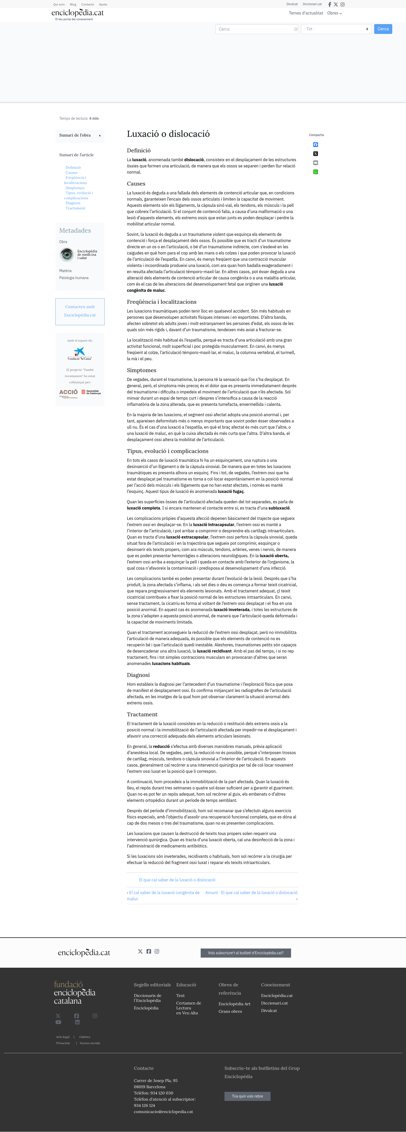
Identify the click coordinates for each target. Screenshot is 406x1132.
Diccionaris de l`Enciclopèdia (147, 998)
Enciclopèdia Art (235, 1003)
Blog (73, 4)
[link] (80, 135)
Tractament (75, 208)
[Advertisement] (102, 61)
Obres (332, 12)
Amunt (211, 892)
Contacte (87, 4)
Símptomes (75, 188)
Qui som (59, 4)
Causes (71, 172)
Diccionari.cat (312, 4)
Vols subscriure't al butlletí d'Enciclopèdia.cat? (246, 953)
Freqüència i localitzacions (75, 180)
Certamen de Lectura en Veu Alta (188, 1007)
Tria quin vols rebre (247, 1096)
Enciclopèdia (146, 1007)
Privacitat (63, 1043)
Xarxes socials (90, 1043)
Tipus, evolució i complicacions (78, 195)
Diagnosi (73, 203)
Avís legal (62, 1037)
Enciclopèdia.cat (277, 995)
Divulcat (292, 4)
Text (180, 995)
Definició (73, 167)
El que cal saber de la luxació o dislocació (177, 879)
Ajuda (103, 4)
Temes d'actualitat (306, 13)
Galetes (84, 1037)
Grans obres (230, 1011)
